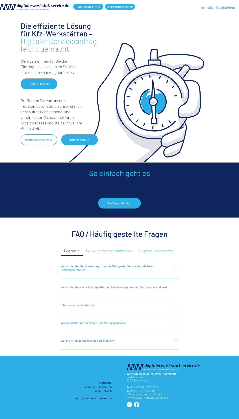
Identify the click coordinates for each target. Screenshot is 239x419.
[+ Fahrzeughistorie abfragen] (120, 7)
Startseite (105, 382)
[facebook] (136, 404)
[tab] (72, 251)
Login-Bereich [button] (103, 390)
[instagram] (129, 404)
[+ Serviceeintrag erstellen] (88, 7)
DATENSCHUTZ (89, 398)
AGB (76, 398)
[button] (39, 83)
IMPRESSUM (106, 398)
